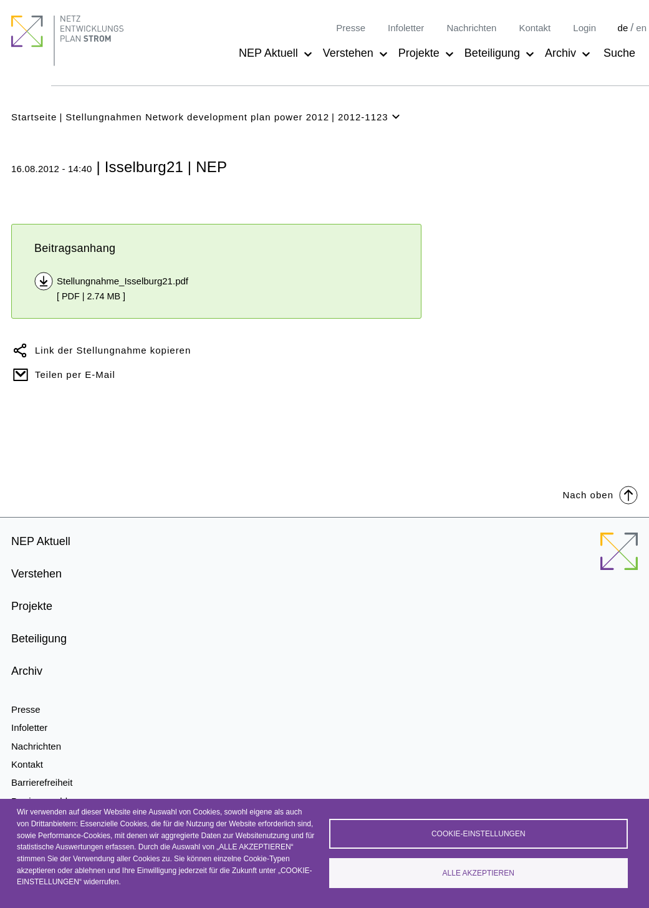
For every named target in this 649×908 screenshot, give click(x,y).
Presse (350, 27)
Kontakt (534, 27)
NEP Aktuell (268, 53)
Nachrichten (471, 27)
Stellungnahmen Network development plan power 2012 (197, 117)
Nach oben (600, 494)
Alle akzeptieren (478, 873)
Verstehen (348, 53)
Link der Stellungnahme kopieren (113, 350)
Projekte (419, 53)
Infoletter (406, 27)
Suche (619, 53)
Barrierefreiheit (41, 782)
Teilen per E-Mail (75, 374)
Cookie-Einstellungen (478, 833)
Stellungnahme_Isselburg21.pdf (122, 281)
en (641, 27)
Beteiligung (492, 53)
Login (584, 27)
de (623, 27)
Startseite (34, 117)
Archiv (560, 53)
